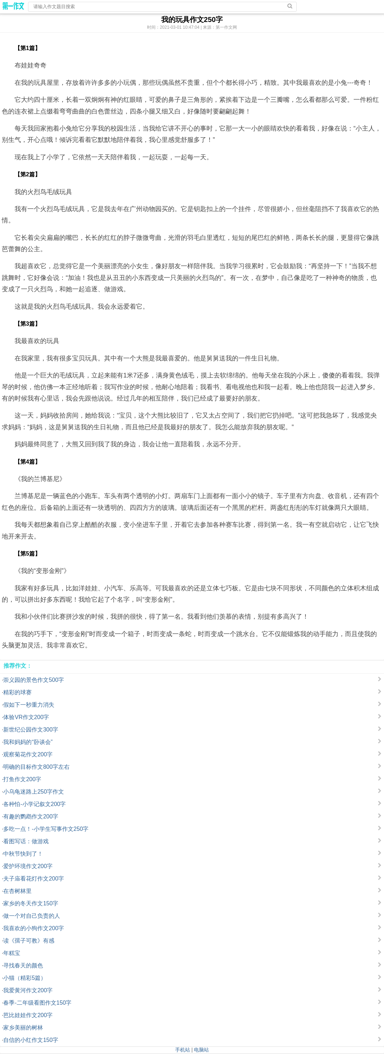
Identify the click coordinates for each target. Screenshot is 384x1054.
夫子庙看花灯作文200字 (33, 879)
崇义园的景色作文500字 (33, 680)
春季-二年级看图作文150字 (37, 1003)
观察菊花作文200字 (28, 754)
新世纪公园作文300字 (30, 730)
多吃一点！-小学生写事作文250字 (45, 829)
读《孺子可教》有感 (28, 941)
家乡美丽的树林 (23, 1028)
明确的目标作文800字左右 (36, 767)
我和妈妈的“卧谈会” (28, 742)
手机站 (182, 1050)
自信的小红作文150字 (30, 1040)
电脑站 (201, 1050)
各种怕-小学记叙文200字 (34, 804)
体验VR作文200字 (26, 717)
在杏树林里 (17, 891)
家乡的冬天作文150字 (30, 903)
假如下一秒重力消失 (28, 705)
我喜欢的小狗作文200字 (33, 928)
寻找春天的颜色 (23, 965)
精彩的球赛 (17, 692)
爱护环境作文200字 (28, 866)
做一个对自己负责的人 (31, 916)
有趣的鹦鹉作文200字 (30, 816)
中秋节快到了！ (23, 854)
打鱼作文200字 (22, 779)
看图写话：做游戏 (26, 841)
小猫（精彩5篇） (24, 978)
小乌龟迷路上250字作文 (33, 792)
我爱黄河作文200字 (28, 990)
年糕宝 (11, 953)
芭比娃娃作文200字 (28, 1015)
